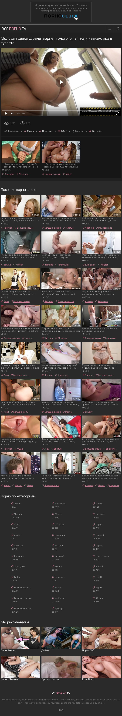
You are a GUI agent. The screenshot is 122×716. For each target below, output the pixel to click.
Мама (28, 485)
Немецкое (46, 131)
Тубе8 (62, 131)
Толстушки (61, 265)
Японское (101, 301)
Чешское (22, 174)
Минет (29, 131)
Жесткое (47, 338)
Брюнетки (108, 338)
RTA (61, 709)
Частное (6, 228)
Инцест (103, 265)
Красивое (8, 174)
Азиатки (87, 301)
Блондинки (89, 265)
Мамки (18, 265)
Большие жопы (19, 375)
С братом (112, 485)
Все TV (14, 28)
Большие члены (91, 338)
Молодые (61, 338)
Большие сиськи (51, 174)
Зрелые (6, 265)
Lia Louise (95, 131)
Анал (5, 301)
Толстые (68, 228)
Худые (18, 449)
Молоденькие (103, 228)
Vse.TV (61, 693)
